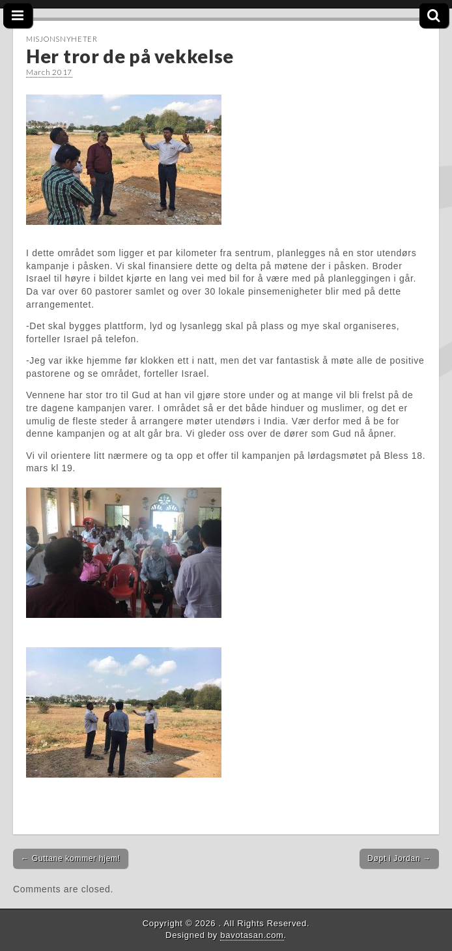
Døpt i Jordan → (399, 858)
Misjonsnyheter (62, 39)
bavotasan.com (251, 935)
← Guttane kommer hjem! (70, 858)
